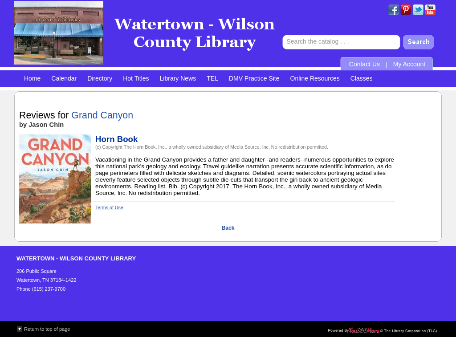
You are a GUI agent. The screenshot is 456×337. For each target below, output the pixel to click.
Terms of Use (109, 207)
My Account (409, 64)
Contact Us (364, 64)
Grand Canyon (102, 115)
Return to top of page (47, 329)
